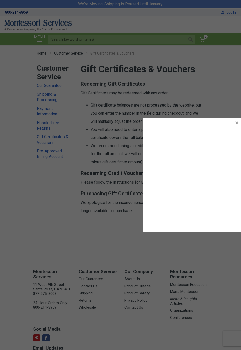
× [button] (236, 123)
